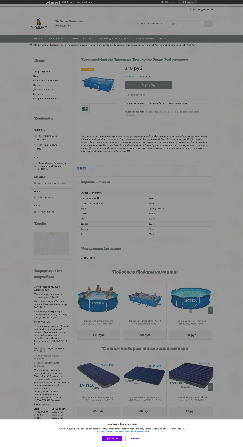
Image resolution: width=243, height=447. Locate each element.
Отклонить (135, 438)
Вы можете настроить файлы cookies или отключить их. (120, 432)
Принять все (112, 438)
